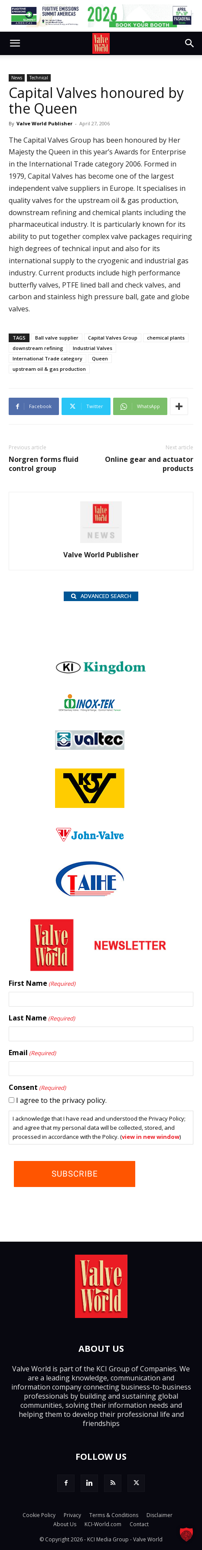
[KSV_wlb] (89, 805)
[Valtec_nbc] (89, 747)
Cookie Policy (39, 1515)
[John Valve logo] (89, 839)
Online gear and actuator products (149, 464)
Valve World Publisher (44, 123)
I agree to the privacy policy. (61, 1100)
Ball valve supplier (56, 337)
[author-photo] (101, 542)
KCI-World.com (103, 1524)
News (16, 78)
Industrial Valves (92, 348)
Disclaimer (160, 1515)
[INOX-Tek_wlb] (89, 709)
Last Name (42, 1018)
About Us (64, 1524)
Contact (139, 1524)
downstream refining (38, 348)
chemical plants (166, 337)
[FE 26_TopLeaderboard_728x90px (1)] (101, 15)
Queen (100, 358)
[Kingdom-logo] (101, 672)
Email (32, 1053)
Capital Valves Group (112, 337)
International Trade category (47, 358)
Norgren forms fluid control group (43, 464)
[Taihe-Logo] (89, 894)
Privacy (72, 1515)
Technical (38, 78)
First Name (42, 983)
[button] (15, 43)
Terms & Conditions (113, 1515)
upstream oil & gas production (49, 369)
